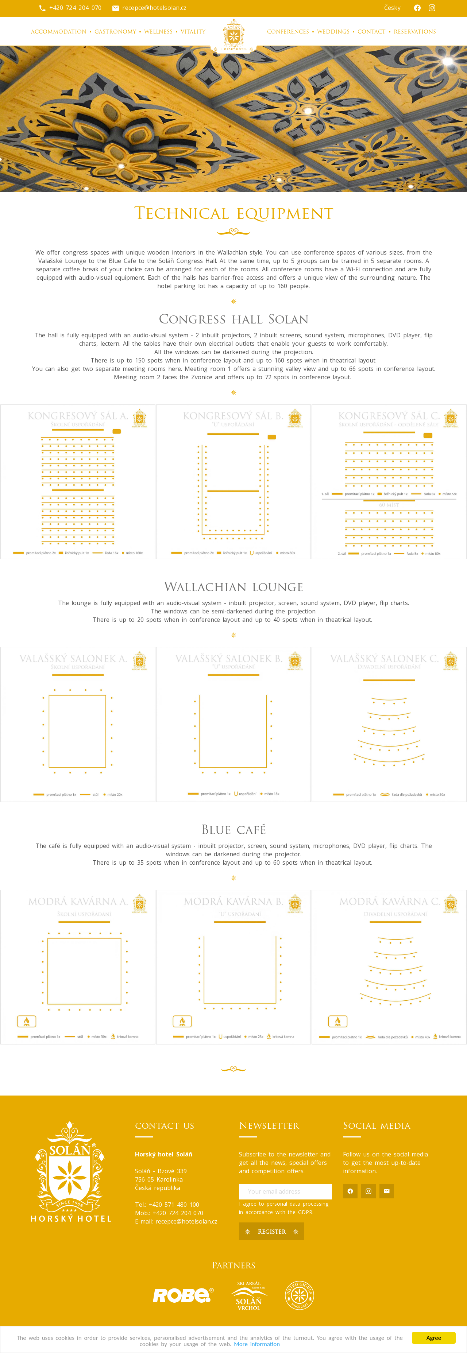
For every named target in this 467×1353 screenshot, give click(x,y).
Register (272, 1232)
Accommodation (58, 32)
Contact (372, 32)
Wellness (158, 32)
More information (257, 1344)
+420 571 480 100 (173, 1205)
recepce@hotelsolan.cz (149, 8)
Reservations (415, 32)
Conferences (288, 32)
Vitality (193, 32)
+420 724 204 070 (69, 8)
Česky (392, 8)
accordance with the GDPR (279, 1212)
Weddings (333, 32)
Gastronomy (115, 32)
